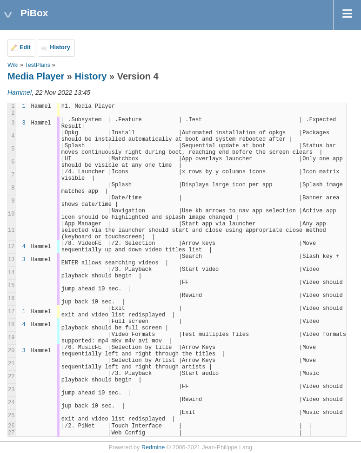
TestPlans (38, 65)
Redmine (153, 447)
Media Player (35, 76)
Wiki (13, 65)
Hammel (19, 92)
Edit (25, 47)
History (60, 47)
